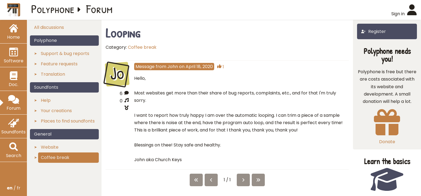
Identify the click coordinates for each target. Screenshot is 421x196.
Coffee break (142, 47)
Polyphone (53, 9)
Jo (117, 73)
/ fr (13, 188)
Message (145, 66)
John (172, 66)
